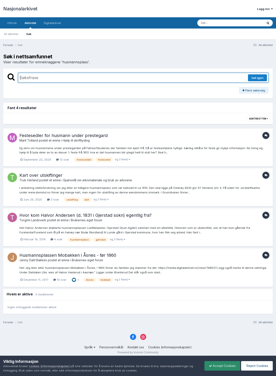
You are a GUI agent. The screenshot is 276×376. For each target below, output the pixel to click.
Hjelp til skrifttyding (76, 140)
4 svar (56, 239)
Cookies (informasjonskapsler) (170, 347)
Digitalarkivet (52, 23)
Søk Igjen (257, 78)
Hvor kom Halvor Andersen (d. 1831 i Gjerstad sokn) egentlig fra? (85, 215)
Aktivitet (30, 25)
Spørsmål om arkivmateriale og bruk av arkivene (97, 180)
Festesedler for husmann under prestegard (63, 135)
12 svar (62, 159)
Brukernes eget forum (86, 220)
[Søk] (219, 22)
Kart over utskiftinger (41, 175)
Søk (28, 34)
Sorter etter (258, 118)
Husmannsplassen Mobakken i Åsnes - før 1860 (67, 255)
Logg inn (265, 9)
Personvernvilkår (111, 347)
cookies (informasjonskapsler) (49, 366)
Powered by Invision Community (138, 352)
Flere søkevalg (253, 90)
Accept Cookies (222, 366)
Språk (89, 347)
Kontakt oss (136, 347)
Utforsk (12, 23)
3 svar (53, 199)
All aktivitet (11, 34)
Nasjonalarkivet (20, 8)
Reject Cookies (257, 366)
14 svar (59, 279)
